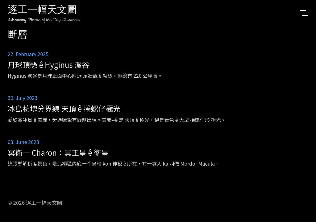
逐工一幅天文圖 (42, 10)
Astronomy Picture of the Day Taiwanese (44, 20)
